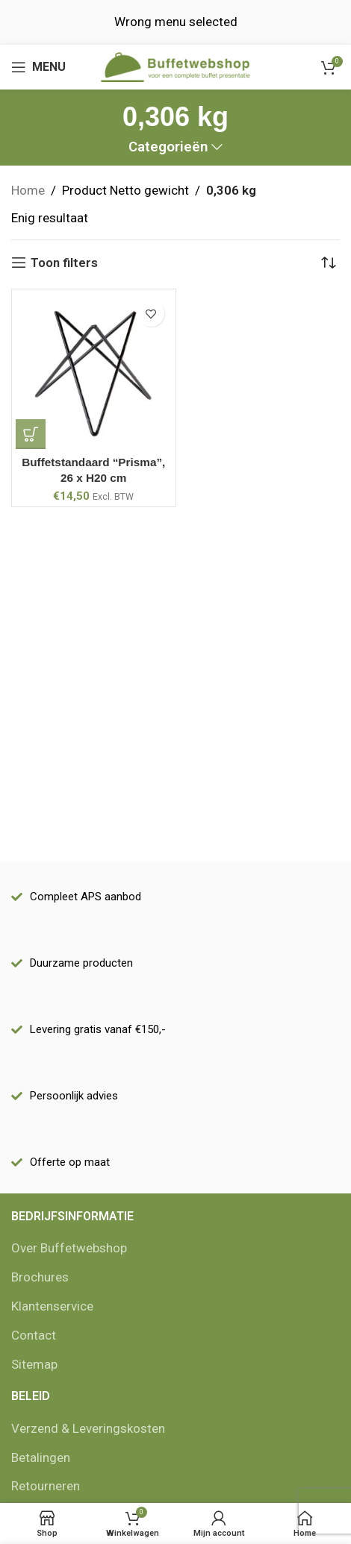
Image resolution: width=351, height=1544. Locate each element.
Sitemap (34, 1364)
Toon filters (64, 262)
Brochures (40, 1277)
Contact (33, 1335)
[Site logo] (175, 65)
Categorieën (168, 147)
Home (28, 190)
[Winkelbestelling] (328, 262)
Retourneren (45, 1485)
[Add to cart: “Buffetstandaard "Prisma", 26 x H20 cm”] (31, 434)
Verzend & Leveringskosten (88, 1428)
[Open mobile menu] (38, 67)
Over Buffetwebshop (69, 1247)
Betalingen (40, 1457)
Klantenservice (52, 1306)
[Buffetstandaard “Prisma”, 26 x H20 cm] (94, 371)
